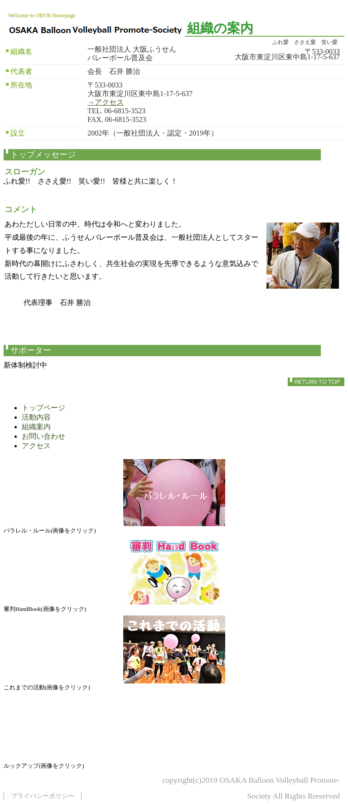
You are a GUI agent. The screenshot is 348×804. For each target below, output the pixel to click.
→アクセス (105, 102)
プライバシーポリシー (42, 795)
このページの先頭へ (316, 382)
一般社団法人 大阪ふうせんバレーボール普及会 (96, 29)
